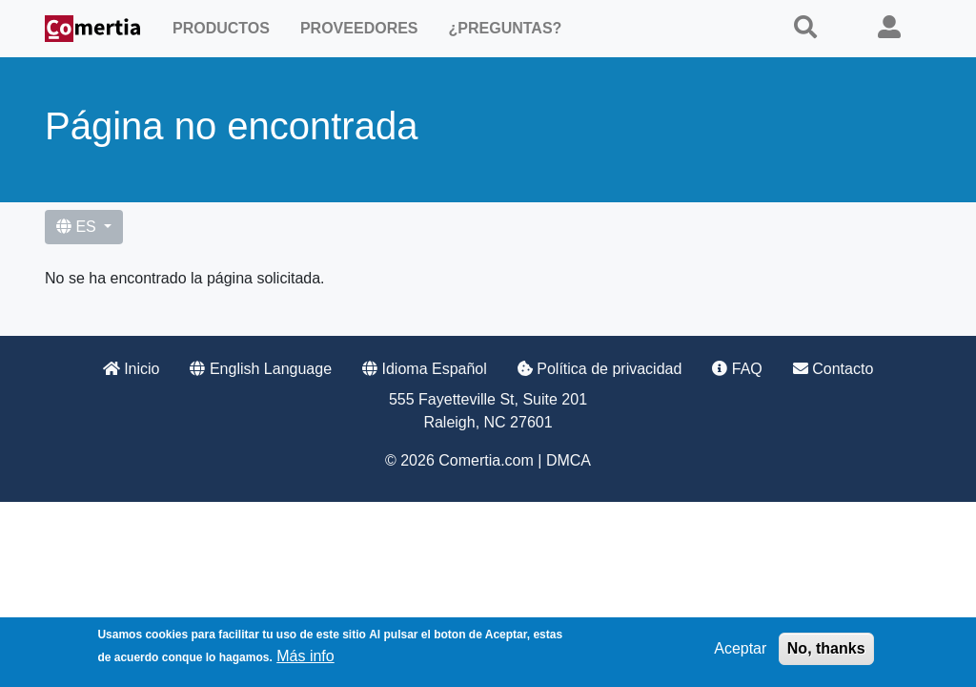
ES (78, 227)
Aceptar (740, 651)
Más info (305, 659)
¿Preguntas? (505, 28)
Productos (221, 28)
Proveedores (359, 28)
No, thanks (826, 651)
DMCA (568, 460)
